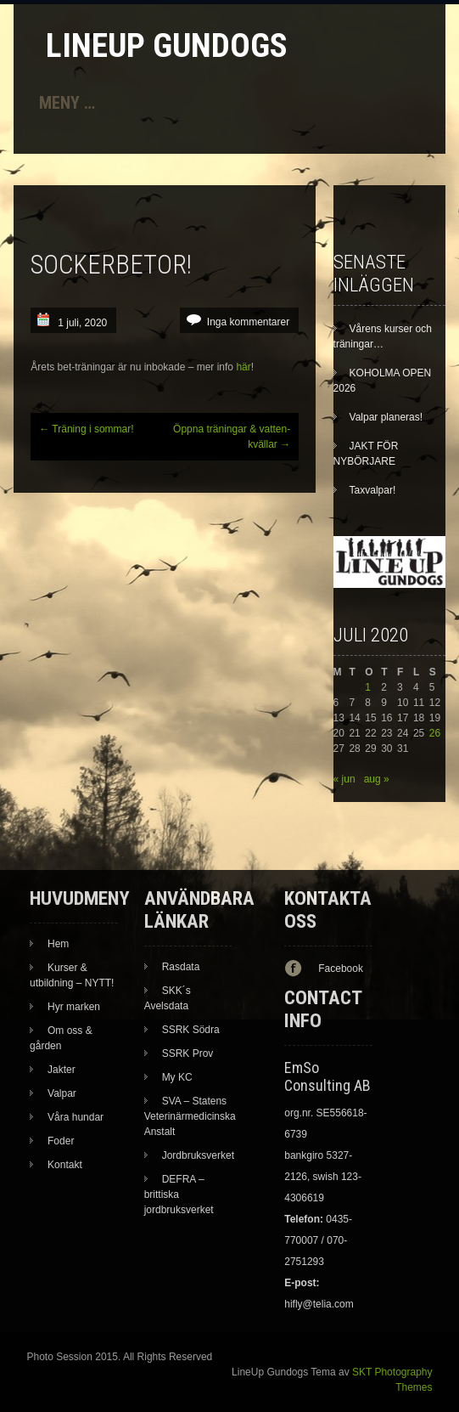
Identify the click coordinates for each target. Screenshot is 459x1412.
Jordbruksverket (198, 1155)
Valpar (62, 1093)
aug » (376, 779)
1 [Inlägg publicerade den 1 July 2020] (368, 687)
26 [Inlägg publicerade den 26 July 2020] (434, 733)
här (243, 367)
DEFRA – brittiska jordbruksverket (179, 1194)
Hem (58, 944)
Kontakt (65, 1165)
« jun (344, 779)
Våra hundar (76, 1117)
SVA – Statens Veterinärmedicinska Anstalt (190, 1116)
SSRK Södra (191, 1030)
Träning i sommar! (86, 429)
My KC (177, 1077)
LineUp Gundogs (167, 45)
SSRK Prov (188, 1053)
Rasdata (181, 967)
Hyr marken (74, 1007)
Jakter (62, 1070)
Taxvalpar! (373, 490)
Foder (61, 1141)
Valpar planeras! (386, 417)
